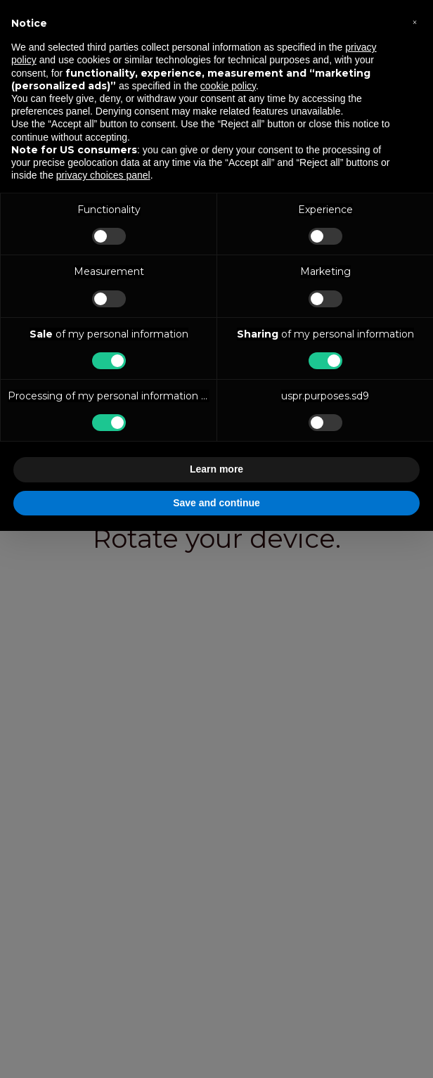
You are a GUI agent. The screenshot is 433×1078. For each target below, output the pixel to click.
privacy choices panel (103, 175)
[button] (414, 22)
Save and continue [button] (216, 502)
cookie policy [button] (228, 85)
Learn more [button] (216, 469)
